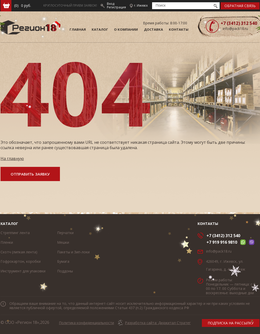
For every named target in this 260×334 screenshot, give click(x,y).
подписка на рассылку (231, 323)
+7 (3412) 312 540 (223, 235)
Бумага (63, 261)
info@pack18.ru (235, 28)
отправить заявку (30, 174)
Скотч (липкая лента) (19, 252)
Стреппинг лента (15, 232)
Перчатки (65, 232)
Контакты (208, 223)
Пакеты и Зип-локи (73, 252)
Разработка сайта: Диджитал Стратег (158, 322)
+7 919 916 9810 (221, 242)
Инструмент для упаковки (23, 271)
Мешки (63, 242)
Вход (110, 4)
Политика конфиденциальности (86, 322)
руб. (22, 5)
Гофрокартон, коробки (21, 261)
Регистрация (116, 7)
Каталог (9, 223)
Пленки (7, 242)
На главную (12, 158)
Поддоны (65, 271)
